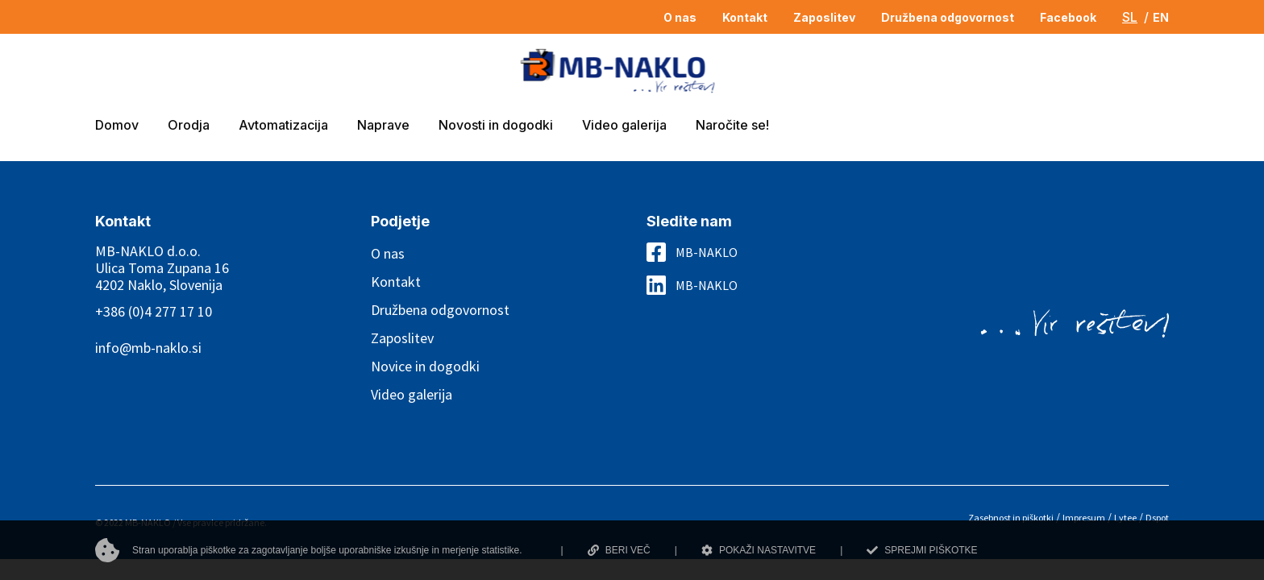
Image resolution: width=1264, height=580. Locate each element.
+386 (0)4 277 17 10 (153, 311)
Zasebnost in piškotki (1011, 518)
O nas (388, 253)
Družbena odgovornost (440, 309)
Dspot (1157, 518)
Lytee (1125, 518)
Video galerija (411, 394)
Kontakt (396, 281)
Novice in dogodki (425, 366)
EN (1161, 17)
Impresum (1083, 518)
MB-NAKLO (707, 252)
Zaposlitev (402, 338)
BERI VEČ (619, 550)
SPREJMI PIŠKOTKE (922, 550)
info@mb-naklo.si (148, 347)
